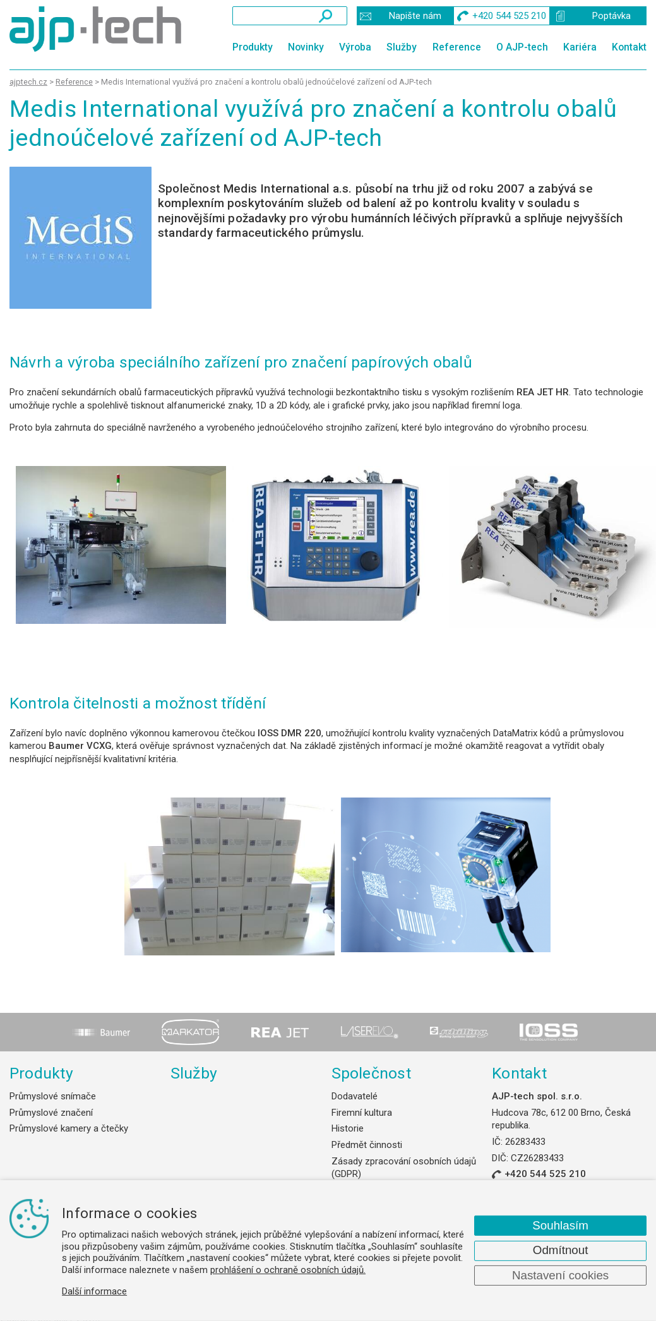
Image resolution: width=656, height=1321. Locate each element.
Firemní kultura (361, 1112)
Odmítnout (560, 1250)
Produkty (252, 47)
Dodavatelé (354, 1096)
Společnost (371, 1073)
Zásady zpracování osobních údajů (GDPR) (403, 1168)
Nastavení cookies (560, 1275)
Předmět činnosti (366, 1145)
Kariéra (580, 47)
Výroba (355, 47)
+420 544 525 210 (545, 1174)
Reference (456, 47)
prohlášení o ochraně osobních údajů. (288, 1270)
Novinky (306, 47)
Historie (347, 1128)
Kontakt (629, 47)
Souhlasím (560, 1225)
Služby (401, 47)
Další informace (94, 1291)
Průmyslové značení (51, 1112)
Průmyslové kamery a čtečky (68, 1128)
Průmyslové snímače (52, 1096)
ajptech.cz (28, 82)
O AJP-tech (522, 47)
